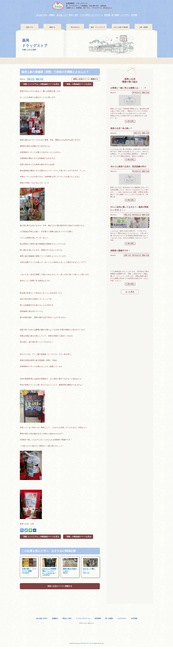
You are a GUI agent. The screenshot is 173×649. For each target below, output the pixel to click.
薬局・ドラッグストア (98, 27)
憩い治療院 (115, 15)
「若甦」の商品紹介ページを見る (78, 84)
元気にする (30, 79)
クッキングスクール (83, 620)
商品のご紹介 (73, 15)
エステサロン (125, 15)
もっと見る (129, 292)
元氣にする (29, 27)
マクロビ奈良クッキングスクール (91, 15)
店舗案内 (52, 15)
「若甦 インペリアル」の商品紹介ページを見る (40, 84)
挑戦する (52, 27)
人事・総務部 (143, 27)
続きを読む (131, 121)
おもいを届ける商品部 (121, 27)
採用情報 (107, 15)
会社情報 (134, 15)
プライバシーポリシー (86, 625)
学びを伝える (75, 27)
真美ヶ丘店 (39, 79)
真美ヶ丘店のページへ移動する (85, 79)
